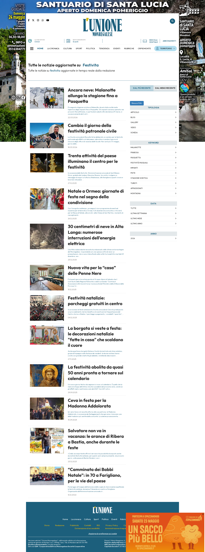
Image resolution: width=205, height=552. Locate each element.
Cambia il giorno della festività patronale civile (92, 128)
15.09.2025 (72, 420)
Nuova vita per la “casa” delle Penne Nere (92, 270)
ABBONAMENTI (169, 41)
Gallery (134, 122)
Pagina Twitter (34, 20)
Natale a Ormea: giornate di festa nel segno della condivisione (96, 196)
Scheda (134, 132)
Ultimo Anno (136, 223)
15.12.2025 (72, 289)
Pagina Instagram (39, 20)
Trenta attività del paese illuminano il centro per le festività (93, 161)
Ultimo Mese (136, 218)
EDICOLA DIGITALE (150, 41)
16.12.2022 (72, 495)
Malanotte (136, 147)
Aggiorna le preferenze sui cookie (102, 533)
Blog (133, 117)
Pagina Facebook (30, 20)
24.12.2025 (72, 218)
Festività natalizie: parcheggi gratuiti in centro (95, 300)
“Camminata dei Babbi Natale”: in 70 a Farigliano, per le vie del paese (94, 475)
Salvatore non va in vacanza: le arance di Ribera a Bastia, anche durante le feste (96, 439)
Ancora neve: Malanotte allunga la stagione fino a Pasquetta (93, 95)
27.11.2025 (72, 359)
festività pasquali (139, 163)
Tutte (133, 208)
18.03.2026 (72, 147)
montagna (136, 193)
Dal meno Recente (165, 88)
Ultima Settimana (139, 213)
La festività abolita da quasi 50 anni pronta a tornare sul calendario (95, 372)
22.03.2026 (73, 117)
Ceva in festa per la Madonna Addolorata (89, 403)
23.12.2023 (72, 461)
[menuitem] (40, 48)
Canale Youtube (47, 20)
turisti (134, 183)
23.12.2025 (72, 260)
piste (133, 173)
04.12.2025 (72, 317)
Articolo (135, 112)
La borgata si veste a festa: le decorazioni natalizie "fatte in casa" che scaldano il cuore (95, 336)
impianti (134, 168)
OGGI (37, 41)
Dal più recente (141, 88)
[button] (32, 48)
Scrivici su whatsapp (44, 20)
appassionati (137, 188)
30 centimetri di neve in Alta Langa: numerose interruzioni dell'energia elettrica (96, 235)
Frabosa (135, 152)
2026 (133, 238)
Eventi (75, 41)
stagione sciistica (139, 178)
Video (133, 127)
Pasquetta (136, 157)
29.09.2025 (72, 392)
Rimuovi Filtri (137, 103)
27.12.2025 (72, 183)
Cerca (172, 21)
